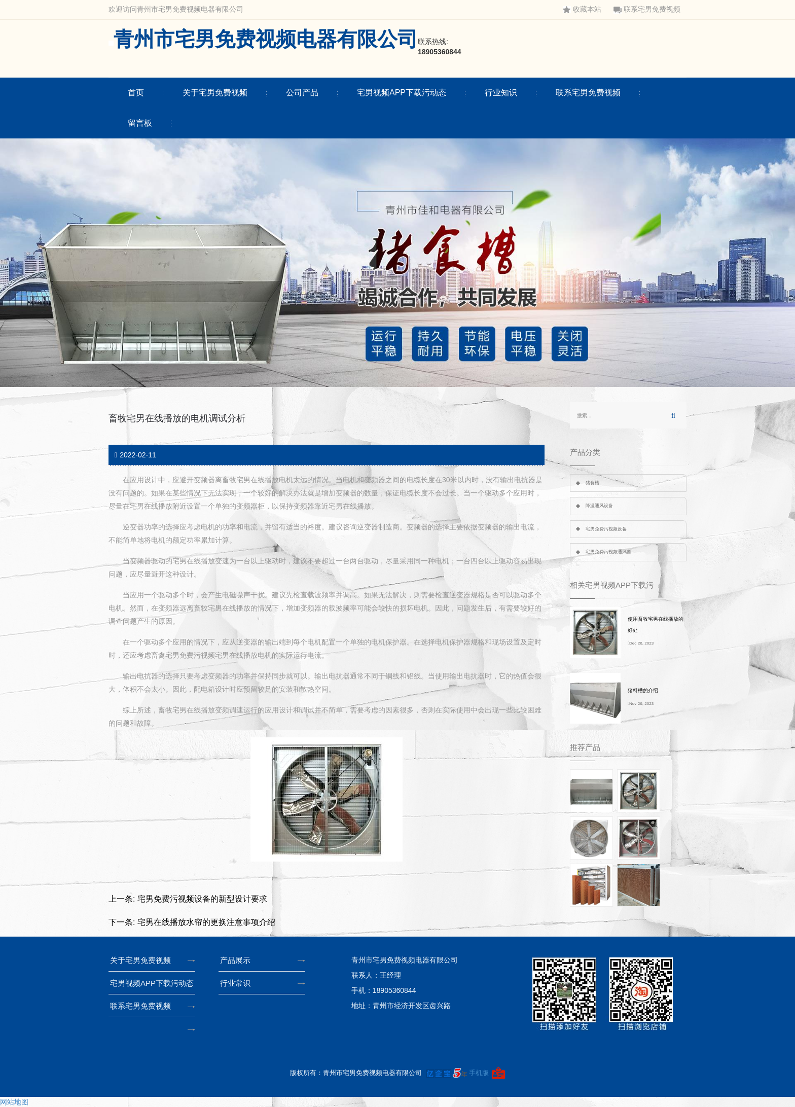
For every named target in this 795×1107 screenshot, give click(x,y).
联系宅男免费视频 (646, 9)
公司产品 (302, 92)
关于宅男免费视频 (215, 92)
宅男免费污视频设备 (606, 528)
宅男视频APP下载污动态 (401, 92)
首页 (136, 92)
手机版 (479, 1073)
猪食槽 (592, 482)
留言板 (140, 123)
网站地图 (14, 1102)
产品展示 (238, 960)
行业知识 (501, 92)
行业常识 (238, 983)
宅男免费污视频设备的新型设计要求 (202, 899)
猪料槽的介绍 (643, 690)
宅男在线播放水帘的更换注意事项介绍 (206, 922)
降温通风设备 (599, 505)
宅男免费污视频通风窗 (608, 551)
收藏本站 (582, 9)
